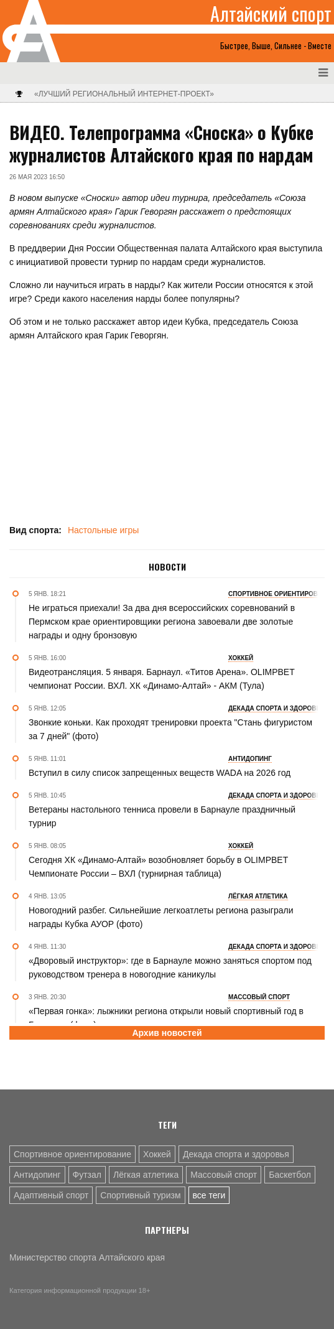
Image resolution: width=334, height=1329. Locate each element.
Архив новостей (167, 1033)
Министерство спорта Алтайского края (87, 1257)
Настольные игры (103, 530)
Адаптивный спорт (51, 1195)
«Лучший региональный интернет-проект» (124, 94)
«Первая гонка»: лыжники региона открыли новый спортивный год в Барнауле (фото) (166, 1018)
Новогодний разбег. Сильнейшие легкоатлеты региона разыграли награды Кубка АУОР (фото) (161, 917)
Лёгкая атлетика (146, 1175)
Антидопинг (37, 1175)
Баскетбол (290, 1175)
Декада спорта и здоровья (236, 1154)
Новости (167, 566)
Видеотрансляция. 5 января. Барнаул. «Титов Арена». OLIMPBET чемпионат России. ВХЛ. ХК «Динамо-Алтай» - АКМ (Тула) (162, 679)
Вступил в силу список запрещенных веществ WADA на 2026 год (159, 773)
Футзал (87, 1175)
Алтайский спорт (271, 13)
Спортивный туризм (140, 1195)
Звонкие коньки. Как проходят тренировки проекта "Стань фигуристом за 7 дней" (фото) (170, 729)
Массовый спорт (223, 1175)
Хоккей (157, 1154)
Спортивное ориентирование (72, 1154)
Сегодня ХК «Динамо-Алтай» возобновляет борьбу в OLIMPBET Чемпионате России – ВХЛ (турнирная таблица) (158, 867)
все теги (209, 1195)
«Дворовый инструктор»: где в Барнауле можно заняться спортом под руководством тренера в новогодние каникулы (170, 967)
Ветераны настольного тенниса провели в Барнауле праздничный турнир (162, 816)
